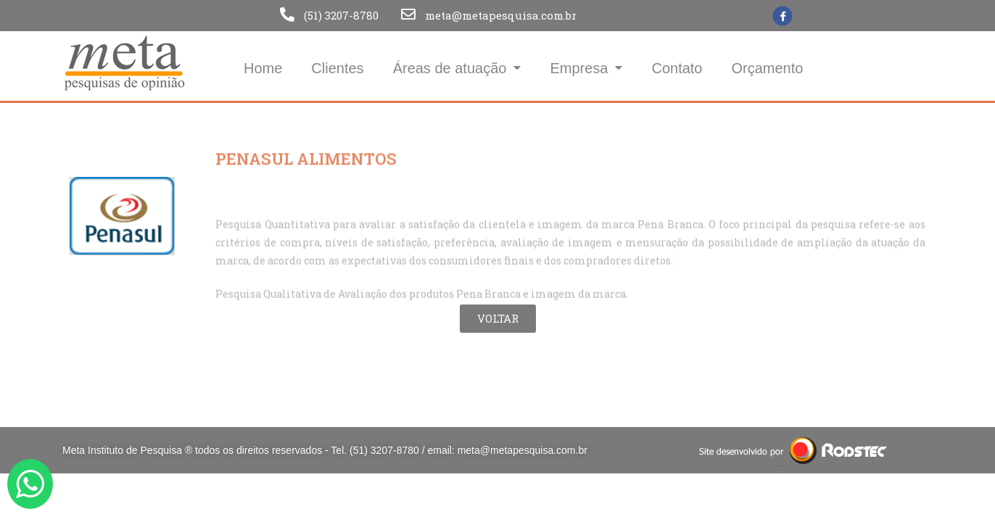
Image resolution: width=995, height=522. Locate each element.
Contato (676, 68)
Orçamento (768, 68)
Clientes (337, 68)
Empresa (586, 67)
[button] (498, 318)
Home (263, 68)
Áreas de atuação (457, 67)
